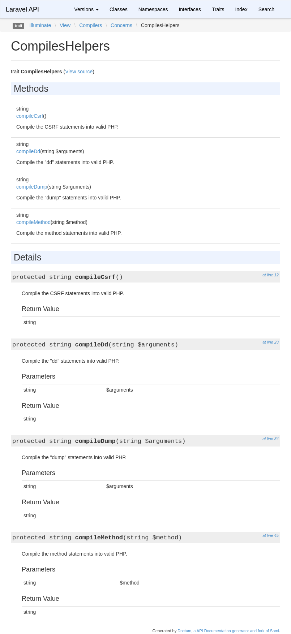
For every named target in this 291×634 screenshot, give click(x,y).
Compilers (90, 25)
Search (266, 9)
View (65, 25)
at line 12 (270, 275)
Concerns (121, 25)
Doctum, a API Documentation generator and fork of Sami (228, 631)
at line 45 (270, 535)
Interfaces (190, 9)
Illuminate (40, 25)
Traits (218, 9)
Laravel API (22, 9)
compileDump (31, 187)
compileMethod (33, 222)
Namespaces (153, 9)
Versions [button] (86, 9)
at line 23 (270, 342)
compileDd (28, 151)
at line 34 (270, 438)
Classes (119, 9)
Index (241, 9)
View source (79, 71)
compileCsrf (29, 116)
